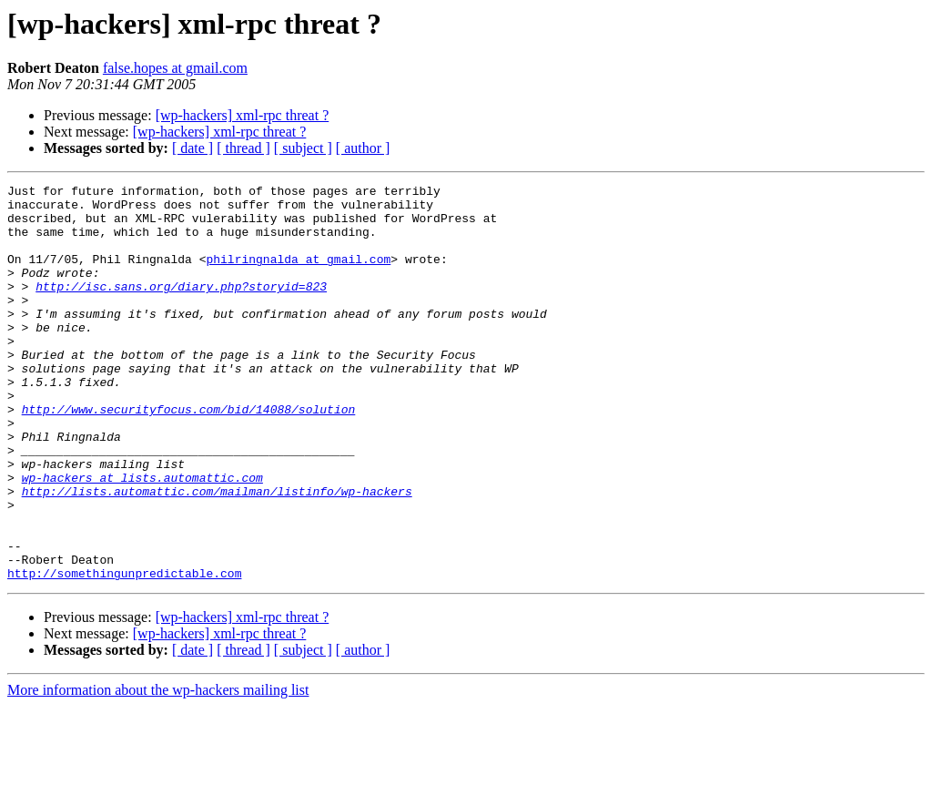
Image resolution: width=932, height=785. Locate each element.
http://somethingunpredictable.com (124, 652)
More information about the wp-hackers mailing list (158, 769)
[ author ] (363, 148)
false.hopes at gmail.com (175, 68)
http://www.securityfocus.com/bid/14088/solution (189, 455)
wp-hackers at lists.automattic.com (142, 537)
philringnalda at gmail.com (298, 275)
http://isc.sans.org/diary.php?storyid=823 (181, 308)
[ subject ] (303, 148)
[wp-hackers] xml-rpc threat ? (242, 115)
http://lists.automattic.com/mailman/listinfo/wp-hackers (217, 553)
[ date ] (192, 148)
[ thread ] (243, 148)
